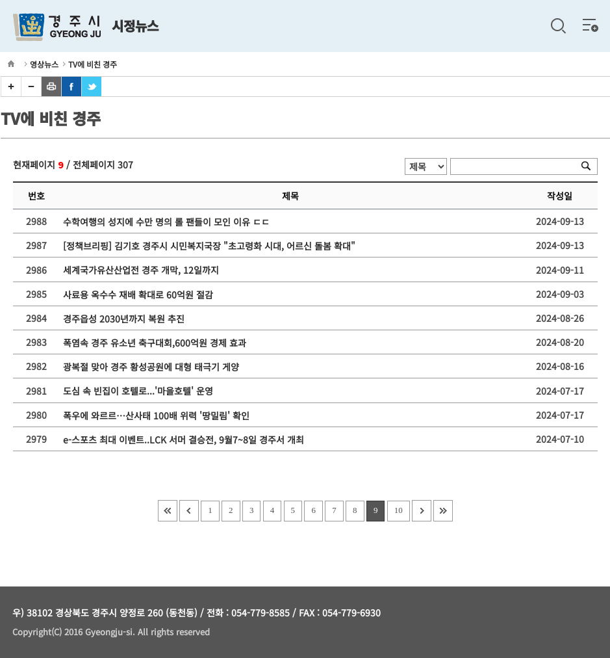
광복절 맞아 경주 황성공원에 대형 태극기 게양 (153, 366)
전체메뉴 (590, 24)
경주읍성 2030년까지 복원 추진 (126, 318)
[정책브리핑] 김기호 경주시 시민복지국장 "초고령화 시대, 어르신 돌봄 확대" (212, 245)
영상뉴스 (44, 64)
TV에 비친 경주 (92, 64)
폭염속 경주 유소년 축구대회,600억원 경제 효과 (157, 342)
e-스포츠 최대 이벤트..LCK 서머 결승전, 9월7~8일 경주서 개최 (186, 439)
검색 (558, 26)
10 (398, 510)
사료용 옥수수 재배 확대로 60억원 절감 (140, 294)
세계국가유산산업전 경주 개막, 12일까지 (143, 270)
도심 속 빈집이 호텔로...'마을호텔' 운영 (140, 391)
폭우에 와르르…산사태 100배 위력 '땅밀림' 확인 (159, 415)
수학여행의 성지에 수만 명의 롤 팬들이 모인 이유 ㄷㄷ (169, 221)
